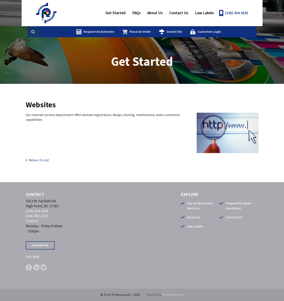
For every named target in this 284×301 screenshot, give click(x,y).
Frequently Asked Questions (238, 206)
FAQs (136, 13)
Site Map (32, 256)
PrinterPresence (172, 295)
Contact (32, 221)
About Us (155, 13)
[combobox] (59, 31)
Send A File (194, 31)
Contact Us (178, 13)
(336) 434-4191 (236, 13)
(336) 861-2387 (37, 216)
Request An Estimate (118, 31)
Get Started (115, 13)
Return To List (39, 160)
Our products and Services (200, 206)
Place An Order (160, 31)
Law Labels (204, 13)
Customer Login (229, 31)
